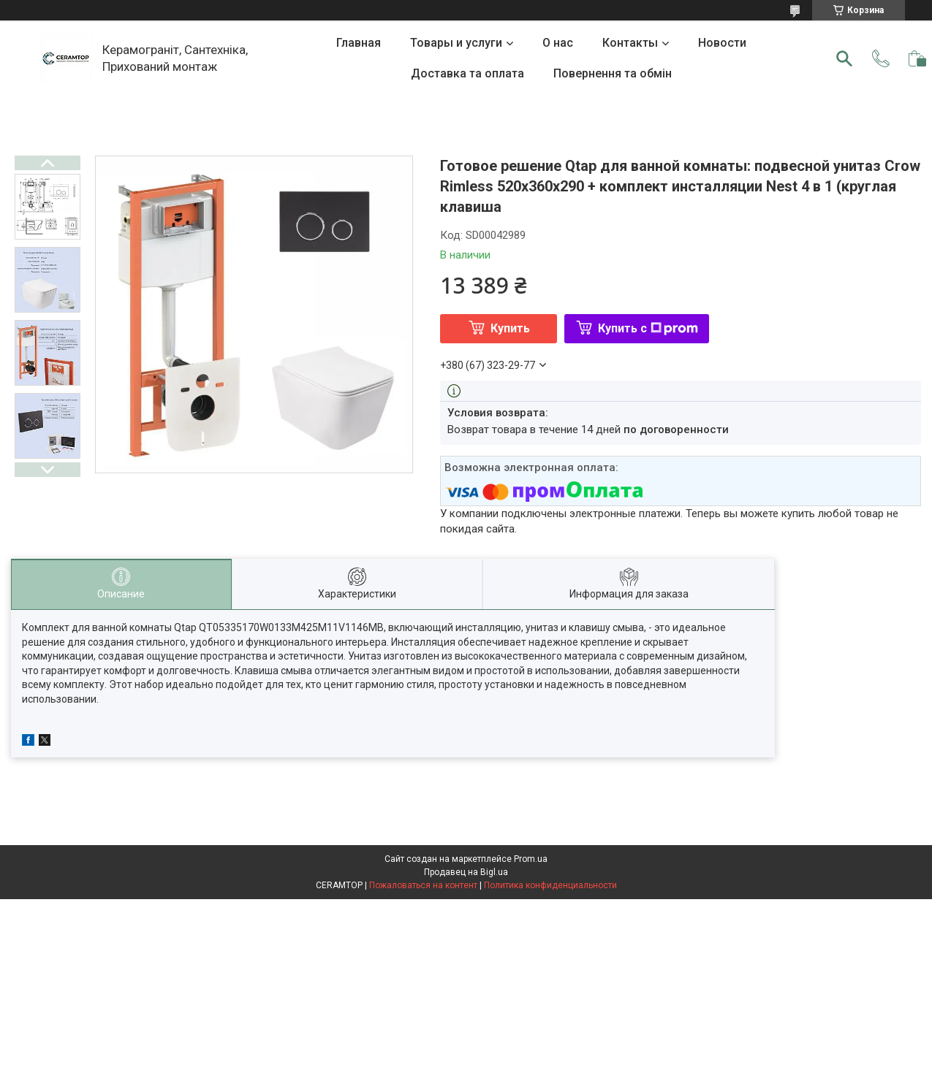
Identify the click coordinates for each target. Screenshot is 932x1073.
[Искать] (844, 58)
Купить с (648, 328)
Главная (358, 43)
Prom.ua (531, 859)
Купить (510, 328)
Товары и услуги (456, 43)
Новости (722, 43)
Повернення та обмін (612, 73)
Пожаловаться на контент (423, 885)
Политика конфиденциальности (550, 885)
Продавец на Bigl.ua (466, 872)
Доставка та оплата (467, 73)
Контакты (630, 43)
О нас (557, 43)
